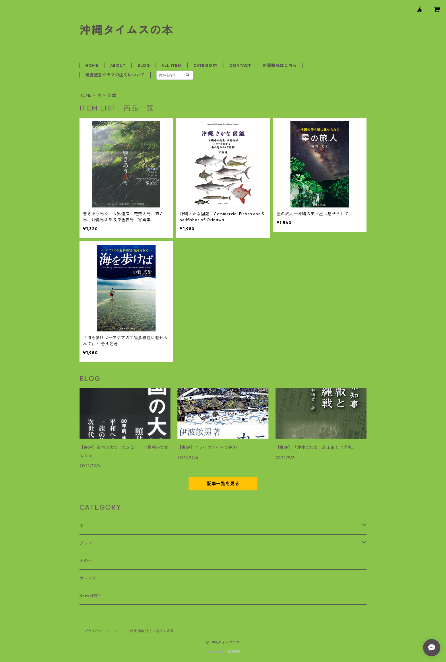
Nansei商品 (90, 595)
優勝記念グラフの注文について (115, 74)
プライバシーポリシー (102, 631)
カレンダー (90, 578)
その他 (85, 560)
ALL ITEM (171, 65)
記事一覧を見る (223, 483)
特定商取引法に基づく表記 (152, 631)
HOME (91, 65)
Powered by (223, 651)
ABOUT (118, 65)
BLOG (143, 65)
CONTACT (240, 65)
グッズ (85, 543)
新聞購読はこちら (280, 65)
